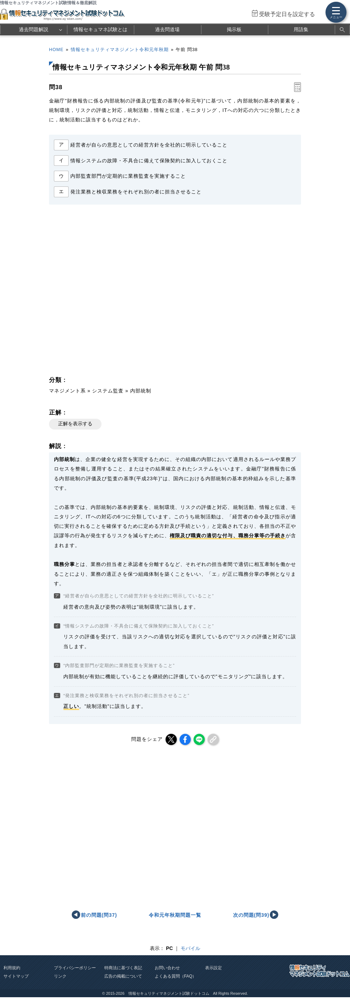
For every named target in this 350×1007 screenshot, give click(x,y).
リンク (60, 976)
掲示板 (234, 29)
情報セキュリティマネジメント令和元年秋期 (120, 49)
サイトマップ (16, 976)
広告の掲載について (123, 976)
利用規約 (12, 967)
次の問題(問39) (251, 915)
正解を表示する (75, 423)
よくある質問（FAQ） (176, 976)
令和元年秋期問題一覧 (175, 915)
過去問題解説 (33, 29)
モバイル (190, 948)
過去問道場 (167, 29)
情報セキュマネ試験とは (100, 29)
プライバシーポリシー (75, 967)
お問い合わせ (167, 967)
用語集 (301, 29)
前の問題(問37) (99, 915)
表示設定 (213, 967)
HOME (56, 49)
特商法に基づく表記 (123, 967)
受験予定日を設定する (287, 14)
